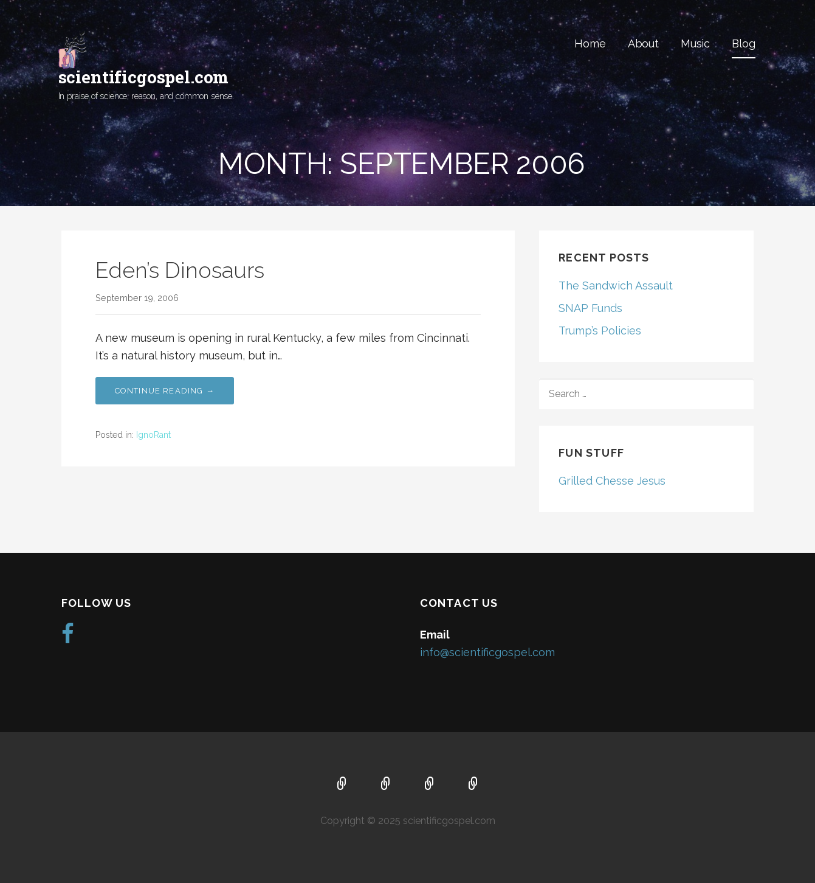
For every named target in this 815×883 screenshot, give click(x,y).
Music (695, 43)
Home (589, 43)
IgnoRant (153, 435)
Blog (743, 43)
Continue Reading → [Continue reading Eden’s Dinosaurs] (165, 390)
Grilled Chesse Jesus (612, 480)
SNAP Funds (590, 308)
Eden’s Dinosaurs (179, 270)
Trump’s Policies (600, 330)
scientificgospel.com (143, 77)
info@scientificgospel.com (487, 652)
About (643, 43)
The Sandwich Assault (616, 285)
